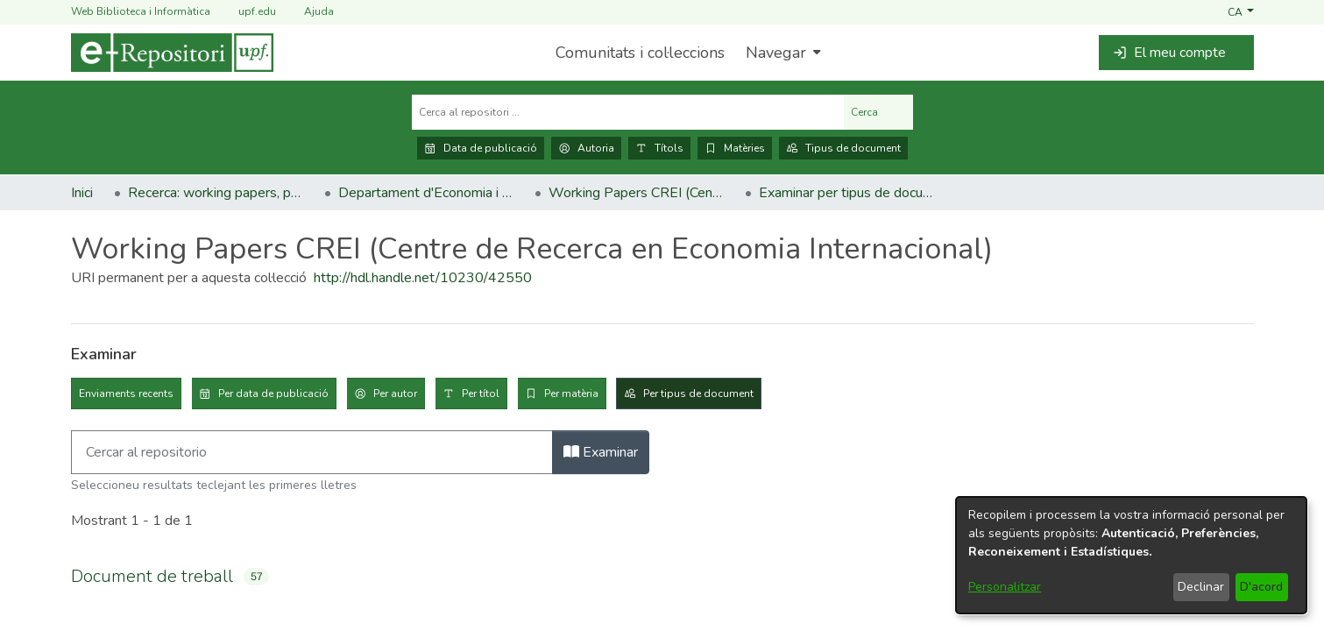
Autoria (586, 148)
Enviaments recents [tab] (126, 393)
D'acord (1261, 586)
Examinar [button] (600, 452)
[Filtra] (312, 452)
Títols (659, 148)
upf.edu (246, 12)
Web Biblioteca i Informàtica (140, 11)
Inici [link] (82, 192)
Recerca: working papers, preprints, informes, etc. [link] (215, 192)
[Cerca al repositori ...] (628, 112)
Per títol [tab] (480, 393)
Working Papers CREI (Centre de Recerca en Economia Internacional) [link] (636, 192)
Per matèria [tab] (571, 393)
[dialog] (1131, 555)
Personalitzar (1004, 586)
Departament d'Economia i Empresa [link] (425, 192)
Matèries (734, 148)
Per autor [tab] (395, 393)
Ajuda (308, 12)
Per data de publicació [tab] (273, 393)
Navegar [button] (776, 52)
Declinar (1201, 586)
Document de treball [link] (152, 576)
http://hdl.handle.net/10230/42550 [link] (423, 277)
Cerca (878, 112)
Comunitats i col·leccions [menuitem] (640, 52)
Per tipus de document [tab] (698, 393)
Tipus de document (843, 148)
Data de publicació (480, 148)
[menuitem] (781, 53)
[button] (1240, 11)
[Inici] (172, 53)
